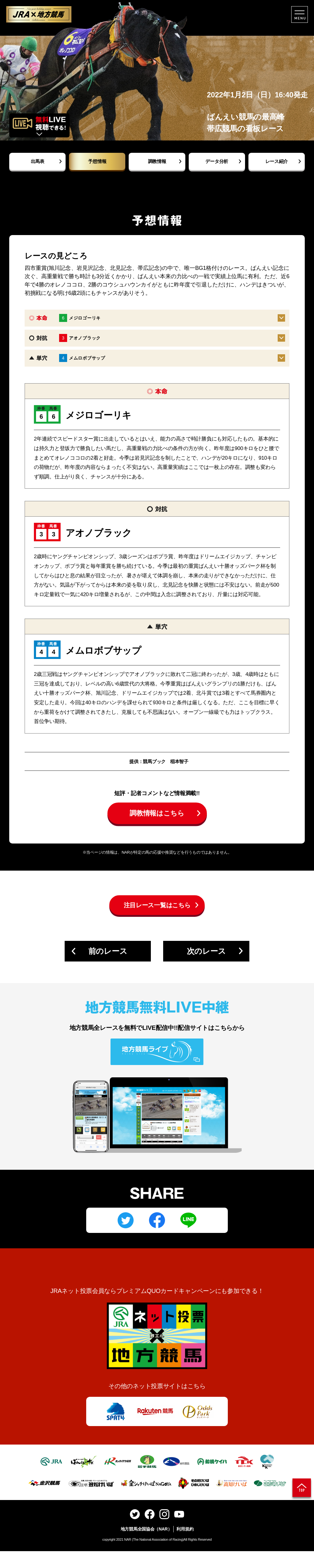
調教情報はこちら (157, 815)
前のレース (107, 952)
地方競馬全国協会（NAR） (146, 1530)
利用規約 (184, 1530)
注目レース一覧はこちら (157, 907)
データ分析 (216, 161)
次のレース (206, 952)
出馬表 (37, 161)
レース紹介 (276, 161)
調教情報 (157, 161)
